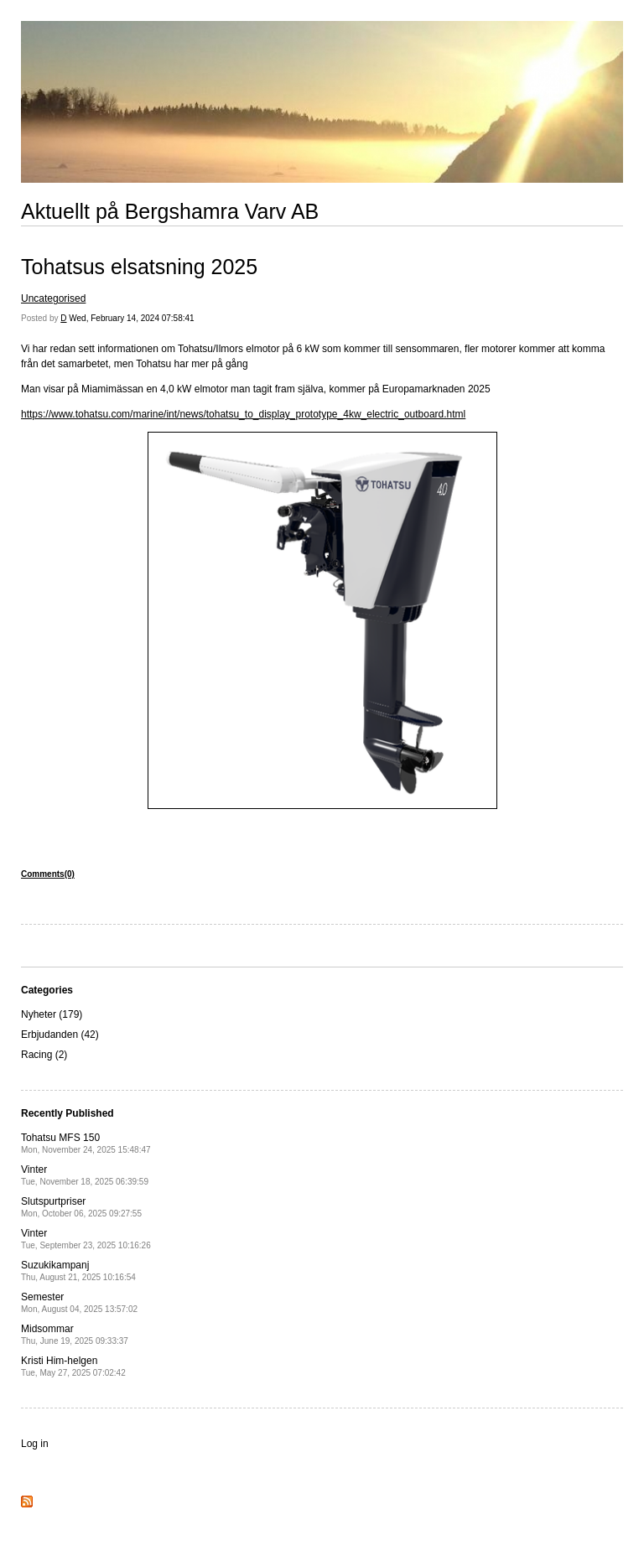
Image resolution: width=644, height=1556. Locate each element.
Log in (35, 1444)
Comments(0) (48, 874)
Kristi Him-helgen (73, 1366)
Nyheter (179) (51, 1014)
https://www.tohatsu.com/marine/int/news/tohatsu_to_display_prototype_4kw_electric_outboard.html (243, 414)
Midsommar (74, 1334)
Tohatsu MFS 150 (86, 1143)
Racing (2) (44, 1055)
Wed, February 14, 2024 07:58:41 (131, 318)
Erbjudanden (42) (60, 1034)
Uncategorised (53, 298)
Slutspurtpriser (81, 1207)
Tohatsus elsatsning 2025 (139, 266)
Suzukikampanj (78, 1270)
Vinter (84, 1175)
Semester (79, 1302)
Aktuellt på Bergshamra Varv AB (170, 211)
